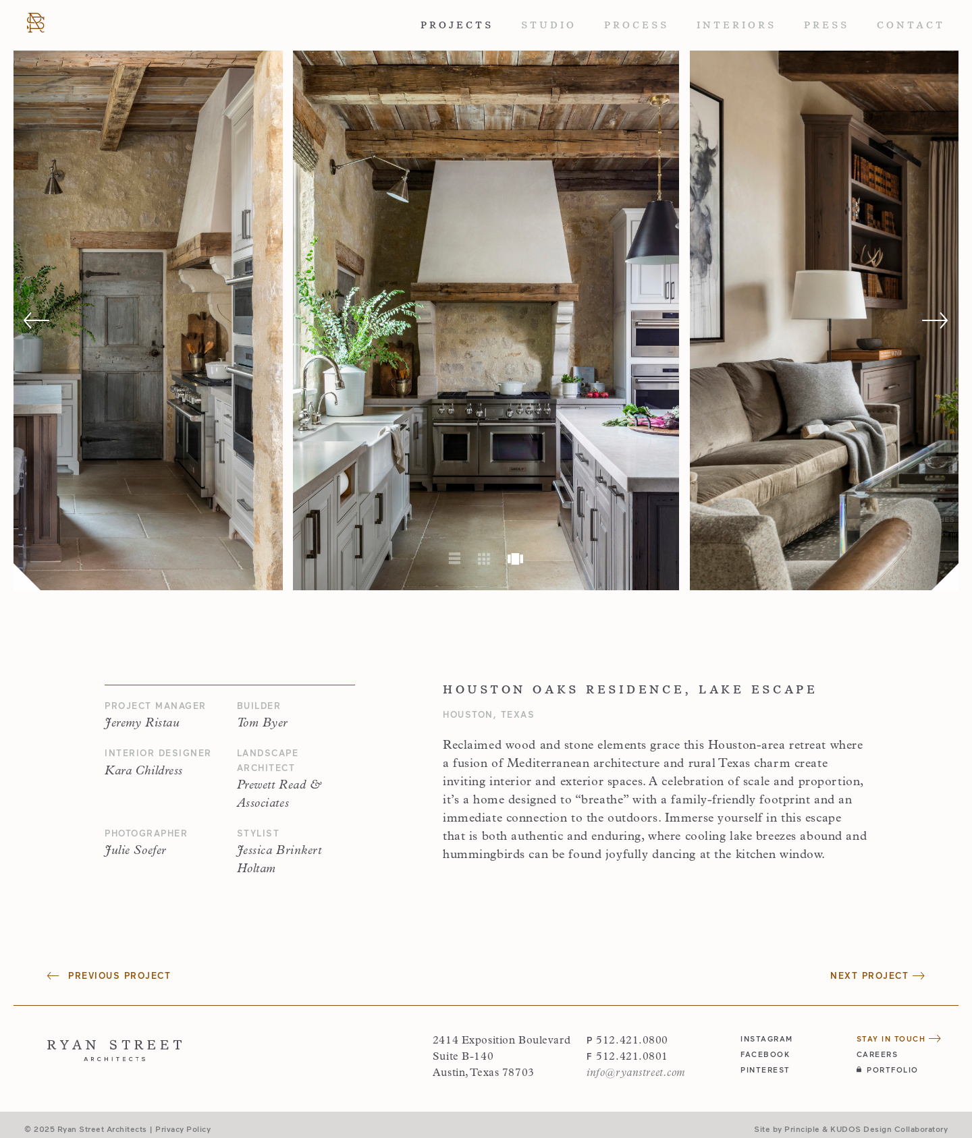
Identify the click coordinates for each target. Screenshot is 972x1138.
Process (636, 25)
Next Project (877, 975)
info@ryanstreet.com (636, 1073)
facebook (765, 1054)
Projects (457, 25)
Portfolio (888, 1069)
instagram (766, 1038)
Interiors (736, 25)
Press (826, 25)
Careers (877, 1054)
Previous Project (109, 975)
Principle (802, 1128)
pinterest (765, 1069)
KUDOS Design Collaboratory (889, 1128)
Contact (911, 25)
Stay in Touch (899, 1038)
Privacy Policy (183, 1128)
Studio (548, 25)
